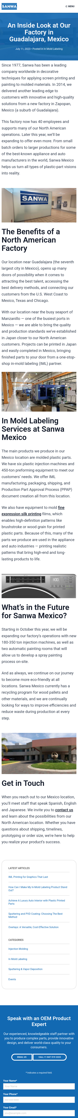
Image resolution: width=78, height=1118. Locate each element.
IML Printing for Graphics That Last (28, 876)
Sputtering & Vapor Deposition (25, 969)
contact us (64, 810)
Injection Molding (18, 948)
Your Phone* (10, 1094)
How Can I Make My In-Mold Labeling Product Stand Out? (37, 889)
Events (12, 979)
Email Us (21, 1057)
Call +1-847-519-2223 (50, 1057)
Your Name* (10, 1080)
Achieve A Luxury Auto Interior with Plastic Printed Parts (36, 902)
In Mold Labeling (53, 48)
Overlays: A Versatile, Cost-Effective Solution (33, 927)
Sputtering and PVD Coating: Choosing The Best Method (35, 915)
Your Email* (10, 1107)
